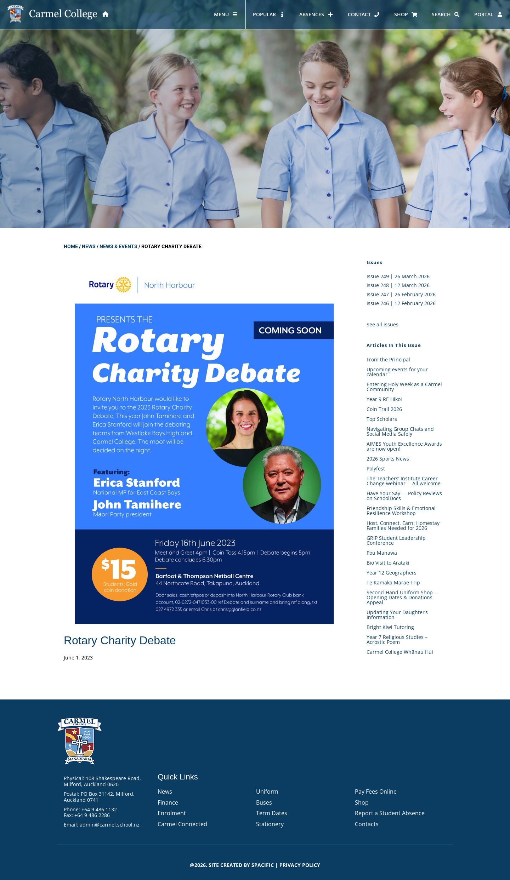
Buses (264, 802)
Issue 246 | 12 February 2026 (401, 303)
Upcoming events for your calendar (397, 372)
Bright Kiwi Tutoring (390, 627)
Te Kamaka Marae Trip (393, 582)
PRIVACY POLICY (299, 865)
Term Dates (271, 813)
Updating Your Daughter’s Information (397, 615)
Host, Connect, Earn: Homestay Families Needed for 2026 (403, 525)
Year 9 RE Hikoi (384, 399)
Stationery (270, 824)
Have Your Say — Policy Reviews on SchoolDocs (404, 496)
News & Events (118, 246)
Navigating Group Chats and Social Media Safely (400, 431)
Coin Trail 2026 (384, 409)
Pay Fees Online (376, 791)
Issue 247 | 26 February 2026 (401, 294)
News (89, 246)
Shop (362, 802)
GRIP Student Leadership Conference (396, 540)
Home (71, 246)
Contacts (367, 824)
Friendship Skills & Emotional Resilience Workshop (401, 510)
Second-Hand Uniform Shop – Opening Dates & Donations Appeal (402, 597)
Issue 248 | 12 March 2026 (398, 285)
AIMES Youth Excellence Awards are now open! (404, 446)
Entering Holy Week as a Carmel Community (404, 387)
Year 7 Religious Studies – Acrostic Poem (397, 639)
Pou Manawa (382, 552)
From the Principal (388, 359)
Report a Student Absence (390, 813)
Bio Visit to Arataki (388, 562)
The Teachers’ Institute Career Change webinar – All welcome (404, 481)
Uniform (267, 791)
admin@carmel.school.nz (110, 824)
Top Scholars (382, 419)
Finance (168, 802)
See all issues (382, 324)
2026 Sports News (388, 458)
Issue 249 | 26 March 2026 (398, 276)
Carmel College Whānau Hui (400, 651)
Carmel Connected (182, 824)
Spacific (262, 865)
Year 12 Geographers (391, 572)
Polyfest (376, 468)
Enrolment (172, 813)
